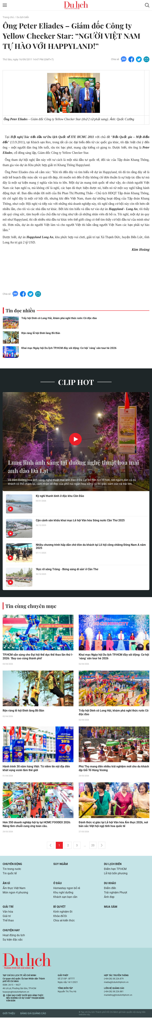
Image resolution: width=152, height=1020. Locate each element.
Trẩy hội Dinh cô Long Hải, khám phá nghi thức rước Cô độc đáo (59, 318)
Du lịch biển (22, 17)
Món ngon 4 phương (15, 894)
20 (92, 846)
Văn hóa (8, 913)
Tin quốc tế (10, 874)
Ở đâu (57, 884)
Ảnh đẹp (109, 898)
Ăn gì (6, 884)
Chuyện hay (11, 932)
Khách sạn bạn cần (65, 898)
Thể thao (8, 922)
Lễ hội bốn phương (115, 874)
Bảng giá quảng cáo (33, 1016)
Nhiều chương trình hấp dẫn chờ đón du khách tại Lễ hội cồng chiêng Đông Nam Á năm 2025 (91, 546)
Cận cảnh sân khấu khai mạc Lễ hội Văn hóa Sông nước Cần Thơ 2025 (80, 520)
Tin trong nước (12, 870)
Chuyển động (12, 865)
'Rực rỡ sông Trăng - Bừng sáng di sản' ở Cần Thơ (67, 569)
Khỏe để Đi (60, 918)
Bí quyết (59, 908)
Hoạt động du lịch (14, 937)
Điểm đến (110, 889)
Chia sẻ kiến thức (64, 922)
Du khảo (110, 884)
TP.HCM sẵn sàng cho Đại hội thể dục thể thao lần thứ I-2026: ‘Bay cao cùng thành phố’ (38, 656)
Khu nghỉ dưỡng (63, 894)
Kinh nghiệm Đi (62, 913)
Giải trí (8, 908)
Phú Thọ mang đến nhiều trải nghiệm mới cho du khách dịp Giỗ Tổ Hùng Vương (114, 769)
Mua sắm (110, 908)
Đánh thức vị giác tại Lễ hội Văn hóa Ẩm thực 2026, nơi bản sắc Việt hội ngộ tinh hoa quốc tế (113, 825)
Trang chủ (8, 17)
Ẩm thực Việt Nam (14, 889)
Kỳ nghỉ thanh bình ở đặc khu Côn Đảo (60, 496)
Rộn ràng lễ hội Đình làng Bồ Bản (40, 333)
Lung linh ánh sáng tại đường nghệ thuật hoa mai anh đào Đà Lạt (73, 466)
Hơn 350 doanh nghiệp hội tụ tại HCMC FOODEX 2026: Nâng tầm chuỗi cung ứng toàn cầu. (37, 825)
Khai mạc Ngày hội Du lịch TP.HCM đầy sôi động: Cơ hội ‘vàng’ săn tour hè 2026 (69, 348)
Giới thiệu (9, 1016)
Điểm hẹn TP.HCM (115, 870)
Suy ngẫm (60, 865)
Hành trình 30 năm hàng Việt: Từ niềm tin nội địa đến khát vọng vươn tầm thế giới (36, 769)
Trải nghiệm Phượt (115, 894)
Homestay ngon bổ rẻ (66, 889)
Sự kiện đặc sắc (13, 942)
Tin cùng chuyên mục (31, 606)
